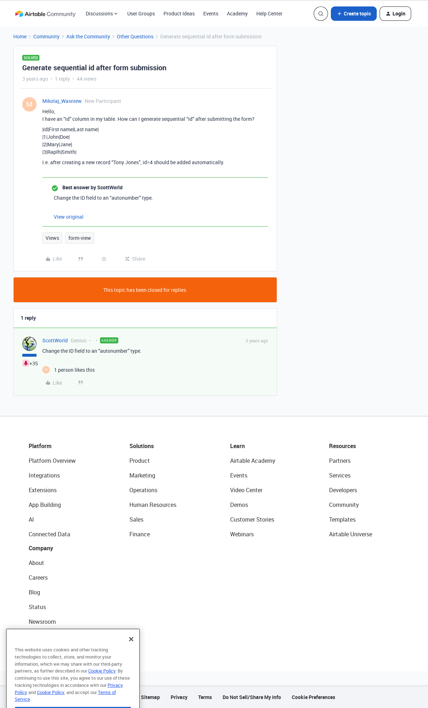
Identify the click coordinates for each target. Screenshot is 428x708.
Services (340, 475)
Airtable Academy (252, 461)
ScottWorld (55, 340)
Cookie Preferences (313, 697)
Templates (342, 519)
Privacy (179, 697)
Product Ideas (179, 13)
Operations (143, 490)
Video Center (246, 490)
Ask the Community (88, 36)
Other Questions (135, 36)
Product (139, 461)
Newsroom (42, 622)
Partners (340, 461)
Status (37, 607)
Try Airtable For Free (54, 636)
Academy (237, 13)
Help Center (269, 13)
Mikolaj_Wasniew (62, 101)
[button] (354, 13)
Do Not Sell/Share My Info (252, 697)
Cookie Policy (101, 684)
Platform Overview (52, 461)
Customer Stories (252, 519)
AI (31, 519)
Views (52, 237)
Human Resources (152, 505)
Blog (34, 592)
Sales (136, 519)
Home (20, 36)
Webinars (242, 534)
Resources (342, 446)
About (36, 563)
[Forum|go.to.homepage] (45, 13)
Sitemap (150, 697)
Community (46, 36)
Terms (205, 697)
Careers (38, 577)
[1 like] (68, 370)
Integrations (44, 475)
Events (210, 13)
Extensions (43, 490)
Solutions (141, 446)
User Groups (141, 13)
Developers (343, 490)
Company (41, 548)
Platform (40, 446)
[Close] (131, 653)
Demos (239, 505)
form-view (79, 237)
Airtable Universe (350, 534)
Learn (237, 446)
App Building (45, 505)
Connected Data (49, 534)
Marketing (142, 475)
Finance (139, 534)
